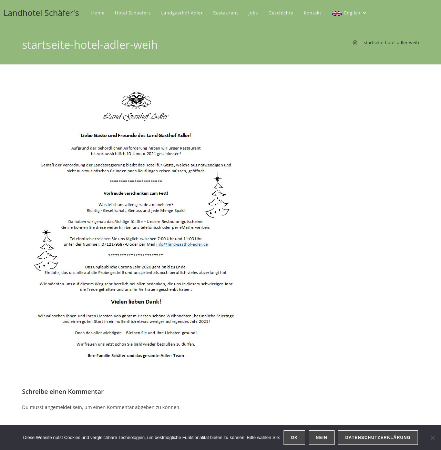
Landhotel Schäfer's (41, 12)
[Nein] (432, 437)
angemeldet (58, 407)
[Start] (355, 42)
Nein (321, 437)
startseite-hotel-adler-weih (391, 42)
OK (294, 437)
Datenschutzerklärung (378, 437)
